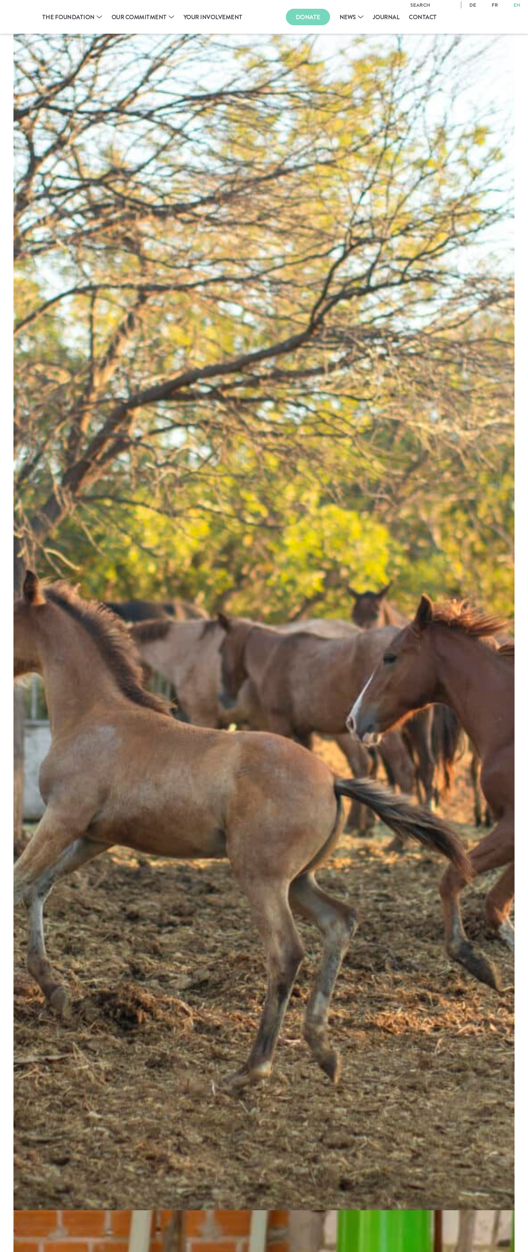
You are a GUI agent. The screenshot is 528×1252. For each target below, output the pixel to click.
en (517, 4)
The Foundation (68, 17)
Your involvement (213, 17)
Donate (308, 17)
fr (495, 4)
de (472, 4)
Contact (423, 17)
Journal (386, 17)
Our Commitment (139, 17)
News (347, 17)
